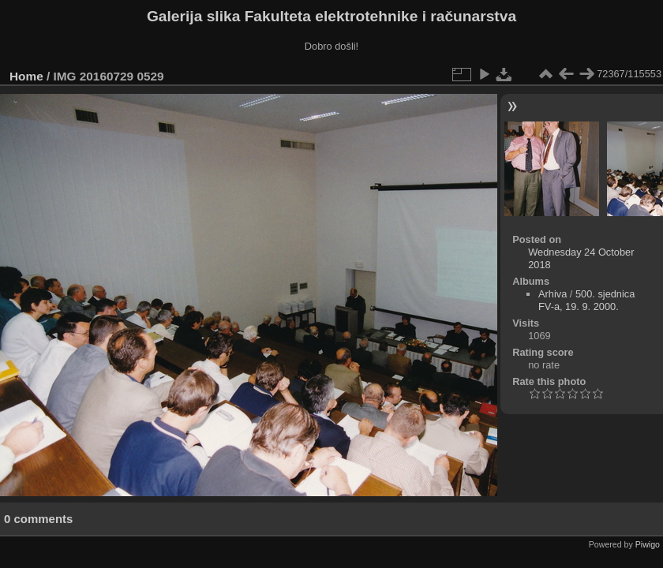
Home (26, 76)
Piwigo (647, 544)
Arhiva (552, 294)
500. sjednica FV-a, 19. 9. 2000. (586, 300)
